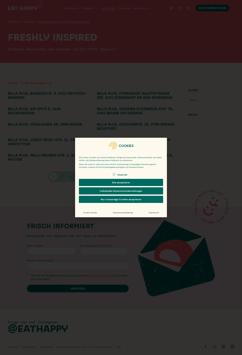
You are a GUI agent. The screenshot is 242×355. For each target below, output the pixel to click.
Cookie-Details (90, 212)
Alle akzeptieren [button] (121, 182)
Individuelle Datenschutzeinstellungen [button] (121, 191)
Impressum (154, 212)
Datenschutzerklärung (123, 212)
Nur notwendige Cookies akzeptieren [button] (121, 199)
